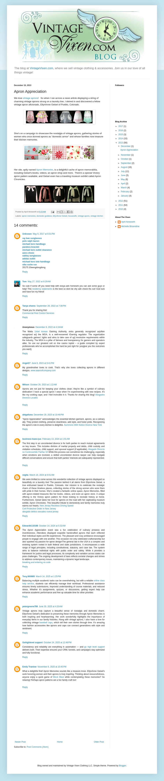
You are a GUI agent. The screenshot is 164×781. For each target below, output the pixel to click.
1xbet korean (41, 331)
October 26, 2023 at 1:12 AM (43, 384)
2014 (121, 138)
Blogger (122, 765)
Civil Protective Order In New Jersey (39, 508)
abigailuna (27, 414)
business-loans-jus (31, 439)
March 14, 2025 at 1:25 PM (48, 576)
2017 (121, 126)
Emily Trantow (29, 667)
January (125, 196)
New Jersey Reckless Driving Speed (56, 505)
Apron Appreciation (129, 150)
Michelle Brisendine (130, 226)
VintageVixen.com (41, 68)
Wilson (25, 384)
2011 (121, 205)
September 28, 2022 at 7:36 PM (51, 306)
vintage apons (84, 216)
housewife (72, 216)
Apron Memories (44, 169)
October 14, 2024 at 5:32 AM (52, 526)
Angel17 (26, 363)
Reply (25, 272)
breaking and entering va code (36, 562)
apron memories (29, 216)
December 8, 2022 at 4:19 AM (49, 327)
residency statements (42, 289)
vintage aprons (30, 98)
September (126, 163)
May (123, 179)
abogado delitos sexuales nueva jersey (40, 511)
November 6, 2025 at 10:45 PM (52, 667)
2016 (121, 130)
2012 (121, 201)
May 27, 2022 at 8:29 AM (39, 281)
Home (60, 742)
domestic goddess (44, 216)
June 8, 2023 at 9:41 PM (43, 363)
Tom (24, 281)
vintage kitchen (97, 216)
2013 (121, 142)
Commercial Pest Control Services (38, 313)
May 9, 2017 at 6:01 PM (44, 234)
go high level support (94, 647)
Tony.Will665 (28, 576)
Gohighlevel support (32, 642)
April (123, 183)
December (126, 146)
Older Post (99, 742)
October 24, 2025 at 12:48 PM (58, 642)
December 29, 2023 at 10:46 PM (49, 414)
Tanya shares (29, 306)
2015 (121, 134)
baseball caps (46, 622)
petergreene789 (30, 606)
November (126, 155)
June (123, 175)
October (125, 159)
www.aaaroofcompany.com (43, 370)
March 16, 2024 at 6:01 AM (41, 475)
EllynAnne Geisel (60, 216)
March (124, 187)
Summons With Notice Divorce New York (83, 425)
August (124, 167)
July (123, 171)
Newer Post (20, 742)
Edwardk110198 (30, 526)
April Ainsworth (128, 222)
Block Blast (58, 677)
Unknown (27, 234)
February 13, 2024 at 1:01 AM (56, 439)
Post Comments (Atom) (38, 747)
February (125, 191)
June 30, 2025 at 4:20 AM (50, 606)
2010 (121, 209)
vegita (25, 475)
